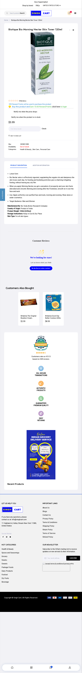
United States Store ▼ (52, 5)
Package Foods (7, 567)
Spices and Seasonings (10, 553)
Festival (5, 575)
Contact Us (47, 515)
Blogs (45, 511)
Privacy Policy (48, 519)
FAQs (38, 6)
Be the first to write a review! (41, 268)
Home (6, 20)
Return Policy (48, 530)
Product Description (18, 165)
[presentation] (56, 568)
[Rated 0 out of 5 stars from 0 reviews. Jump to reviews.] (17, 100)
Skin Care (35, 149)
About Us (46, 508)
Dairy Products (7, 571)
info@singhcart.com (19, 520)
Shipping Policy (48, 526)
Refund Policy (48, 537)
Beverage (5, 582)
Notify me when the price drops (25, 112)
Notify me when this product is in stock (25, 117)
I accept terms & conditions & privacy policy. (59, 563)
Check (44, 129)
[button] (2, 336)
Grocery (4, 556)
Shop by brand (27, 6)
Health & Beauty (25, 149)
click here (56, 107)
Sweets (4, 564)
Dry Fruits (5, 578)
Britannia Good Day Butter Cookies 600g (53, 317)
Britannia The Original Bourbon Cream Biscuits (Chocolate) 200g (28, 317)
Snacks (4, 560)
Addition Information (41, 165)
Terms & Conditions (50, 522)
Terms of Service (49, 533)
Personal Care (45, 149)
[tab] (18, 166)
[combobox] (15, 13)
